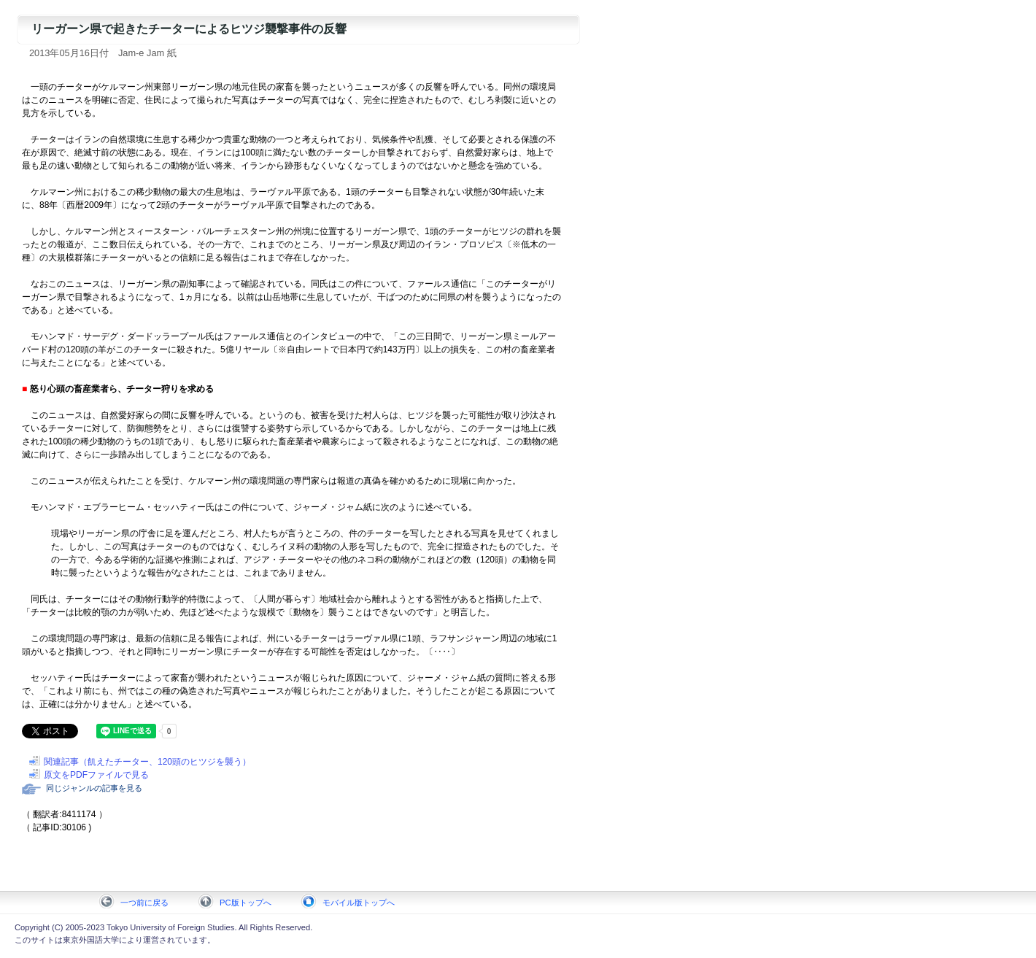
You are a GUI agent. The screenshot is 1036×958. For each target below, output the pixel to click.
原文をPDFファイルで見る (96, 775)
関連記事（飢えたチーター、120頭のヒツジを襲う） (147, 762)
